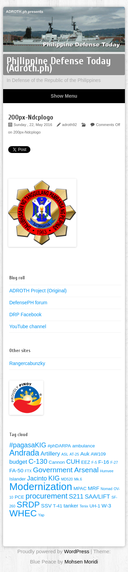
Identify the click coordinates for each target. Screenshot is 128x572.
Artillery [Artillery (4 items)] (50, 453)
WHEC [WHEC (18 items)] (23, 513)
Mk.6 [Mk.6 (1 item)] (78, 479)
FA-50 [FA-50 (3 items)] (16, 470)
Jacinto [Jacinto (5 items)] (37, 478)
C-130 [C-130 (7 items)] (37, 461)
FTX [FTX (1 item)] (28, 471)
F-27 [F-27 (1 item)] (114, 462)
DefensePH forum (28, 302)
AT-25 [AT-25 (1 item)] (74, 454)
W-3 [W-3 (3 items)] (106, 505)
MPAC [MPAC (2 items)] (79, 488)
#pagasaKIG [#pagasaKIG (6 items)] (27, 445)
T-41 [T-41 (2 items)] (57, 505)
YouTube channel (27, 326)
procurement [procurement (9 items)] (47, 496)
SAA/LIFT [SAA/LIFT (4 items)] (97, 496)
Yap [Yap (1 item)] (41, 515)
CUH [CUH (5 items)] (73, 461)
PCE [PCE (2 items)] (19, 497)
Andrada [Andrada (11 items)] (24, 452)
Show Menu (64, 96)
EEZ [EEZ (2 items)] (85, 462)
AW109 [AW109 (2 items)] (98, 454)
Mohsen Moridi (81, 561)
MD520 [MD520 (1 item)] (67, 479)
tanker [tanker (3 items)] (70, 505)
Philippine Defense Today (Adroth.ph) (58, 64)
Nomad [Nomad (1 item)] (106, 489)
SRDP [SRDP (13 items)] (28, 504)
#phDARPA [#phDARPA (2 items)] (59, 445)
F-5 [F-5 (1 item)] (94, 462)
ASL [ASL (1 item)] (64, 454)
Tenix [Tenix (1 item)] (84, 506)
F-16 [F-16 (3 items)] (103, 462)
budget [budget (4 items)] (18, 462)
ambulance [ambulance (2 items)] (83, 445)
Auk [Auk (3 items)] (84, 454)
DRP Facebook (25, 314)
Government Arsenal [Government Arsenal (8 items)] (65, 470)
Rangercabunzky (27, 363)
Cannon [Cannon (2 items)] (57, 462)
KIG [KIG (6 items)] (54, 478)
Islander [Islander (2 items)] (17, 479)
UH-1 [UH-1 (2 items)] (94, 505)
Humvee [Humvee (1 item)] (107, 471)
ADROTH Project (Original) (38, 290)
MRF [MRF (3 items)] (93, 488)
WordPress (76, 551)
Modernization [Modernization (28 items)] (40, 486)
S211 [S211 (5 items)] (76, 496)
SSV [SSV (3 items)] (46, 505)
